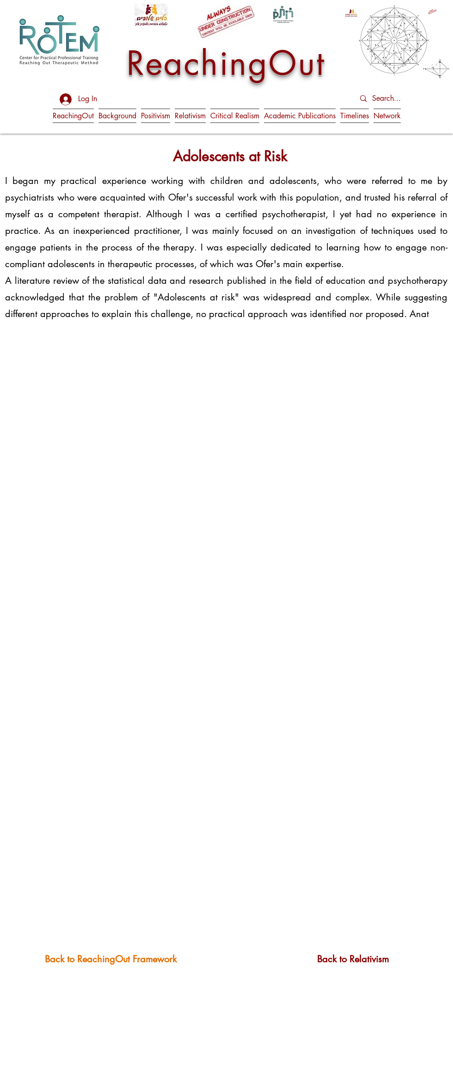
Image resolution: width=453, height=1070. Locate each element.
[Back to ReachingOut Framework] (110, 958)
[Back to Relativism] (352, 958)
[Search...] (395, 98)
